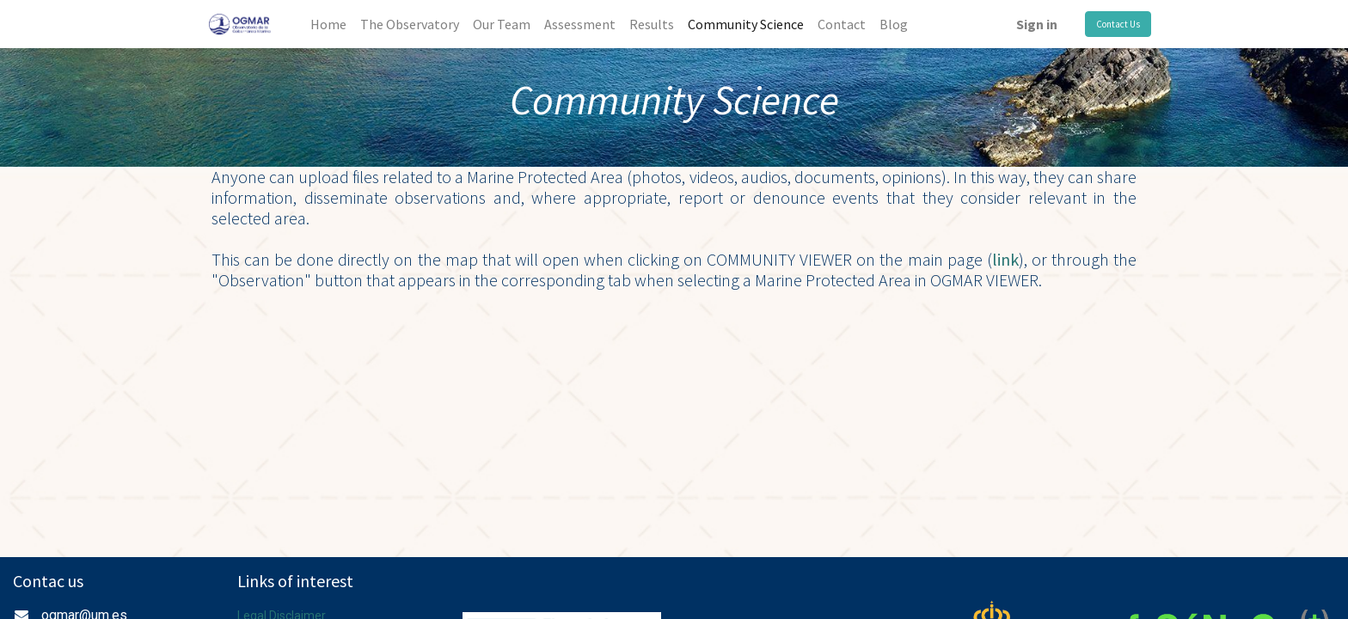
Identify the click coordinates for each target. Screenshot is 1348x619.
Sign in (1036, 24)
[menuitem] (328, 24)
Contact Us (1118, 24)
